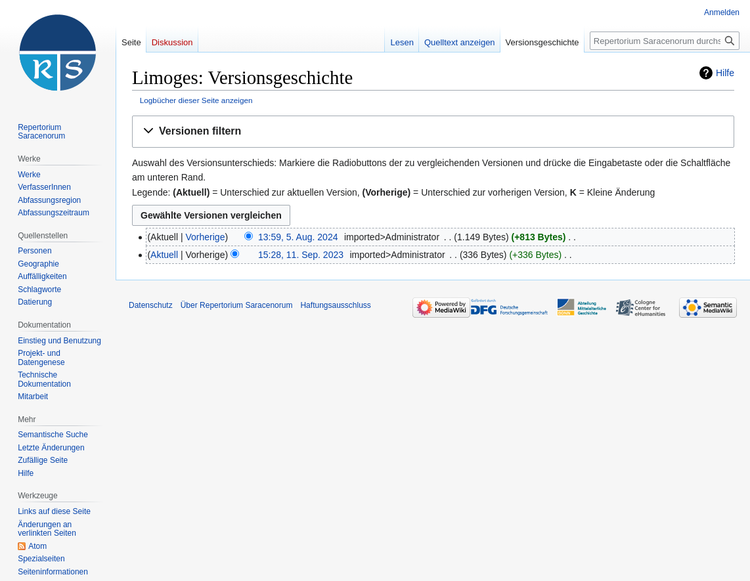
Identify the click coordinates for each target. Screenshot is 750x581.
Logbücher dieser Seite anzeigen (196, 100)
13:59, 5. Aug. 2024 (298, 237)
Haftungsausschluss (335, 305)
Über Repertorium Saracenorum (237, 305)
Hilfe (725, 73)
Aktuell (164, 254)
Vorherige (205, 237)
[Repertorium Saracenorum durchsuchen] (664, 41)
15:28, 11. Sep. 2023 (300, 254)
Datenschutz (151, 305)
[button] (433, 131)
